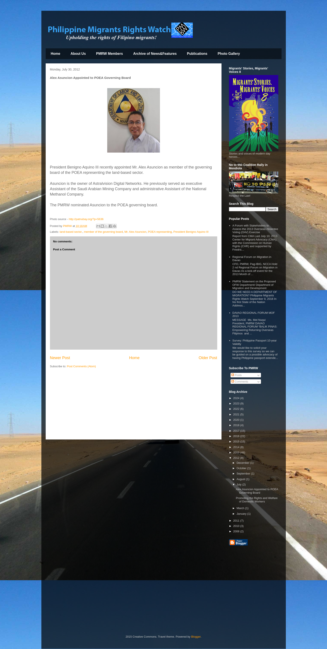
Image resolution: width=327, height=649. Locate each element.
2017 (236, 430)
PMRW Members (109, 53)
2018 (236, 425)
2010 (236, 526)
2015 (236, 441)
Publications (197, 53)
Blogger (195, 636)
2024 (236, 398)
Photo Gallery (229, 53)
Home (55, 53)
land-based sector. (71, 231)
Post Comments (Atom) (81, 366)
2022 (236, 408)
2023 (236, 403)
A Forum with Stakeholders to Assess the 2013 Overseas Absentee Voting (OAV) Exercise (255, 229)
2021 (236, 414)
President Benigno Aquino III (191, 231)
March (241, 508)
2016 (236, 436)
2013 (236, 452)
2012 (236, 457)
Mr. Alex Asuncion (135, 231)
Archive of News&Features (155, 53)
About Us (78, 53)
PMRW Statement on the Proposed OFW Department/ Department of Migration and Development (254, 285)
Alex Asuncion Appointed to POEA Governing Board (257, 491)
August (241, 479)
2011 (236, 520)
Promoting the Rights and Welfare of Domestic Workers (257, 499)
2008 (236, 531)
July (239, 484)
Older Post (208, 358)
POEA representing (160, 231)
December (243, 462)
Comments (239, 381)
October (242, 468)
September (244, 473)
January (242, 513)
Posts (236, 375)
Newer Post (60, 358)
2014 (236, 447)
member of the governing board (103, 231)
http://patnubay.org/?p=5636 (86, 219)
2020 (236, 419)
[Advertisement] (133, 405)
